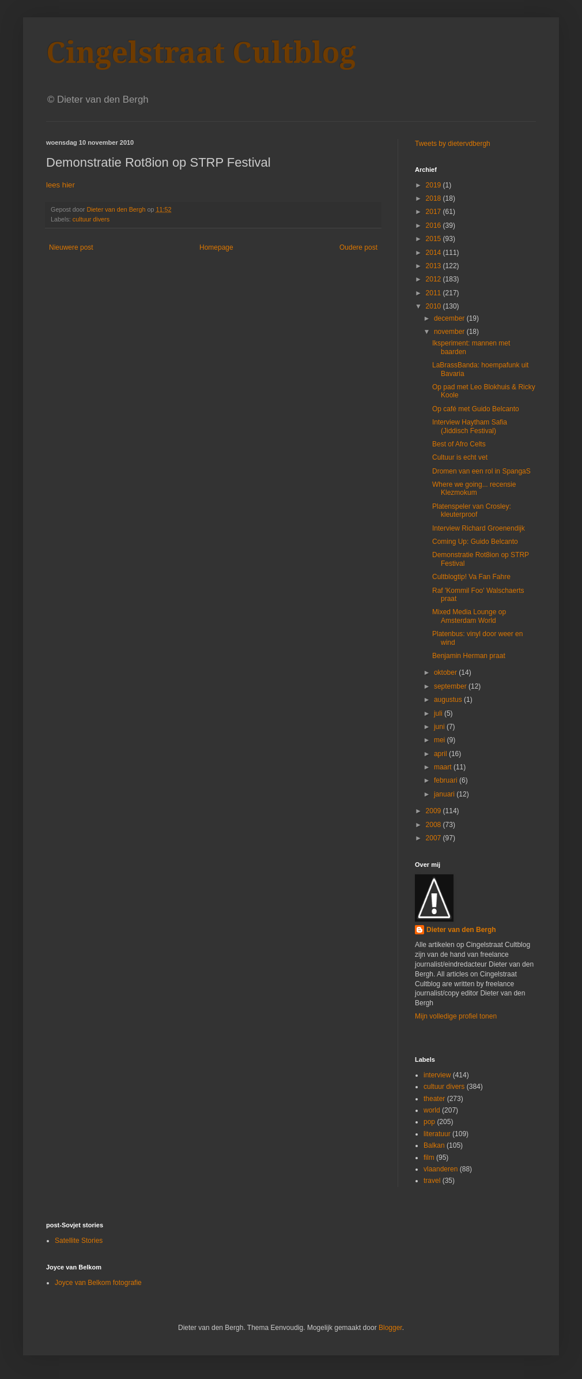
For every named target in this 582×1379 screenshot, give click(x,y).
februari (446, 780)
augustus (449, 700)
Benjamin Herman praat (468, 656)
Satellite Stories (79, 1241)
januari (445, 794)
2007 (434, 838)
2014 (434, 253)
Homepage (216, 247)
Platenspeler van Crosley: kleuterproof (471, 510)
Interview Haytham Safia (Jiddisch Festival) (469, 426)
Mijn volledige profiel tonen (456, 1016)
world (432, 1110)
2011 (434, 293)
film (429, 1157)
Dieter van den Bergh (461, 930)
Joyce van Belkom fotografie (98, 1283)
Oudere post (358, 247)
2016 (434, 225)
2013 (434, 266)
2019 (434, 185)
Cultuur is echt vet (459, 457)
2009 (434, 811)
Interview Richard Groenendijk (478, 528)
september (451, 686)
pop (429, 1122)
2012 (434, 279)
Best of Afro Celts (459, 444)
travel (432, 1181)
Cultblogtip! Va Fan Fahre (471, 577)
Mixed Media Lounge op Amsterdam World (469, 616)
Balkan (434, 1145)
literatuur (437, 1134)
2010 (434, 306)
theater (434, 1099)
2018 (434, 198)
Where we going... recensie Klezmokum (474, 488)
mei (440, 740)
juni (440, 727)
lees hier (60, 185)
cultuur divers (91, 219)
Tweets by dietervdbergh (452, 144)
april (441, 754)
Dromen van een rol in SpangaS (481, 471)
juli (439, 713)
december (450, 318)
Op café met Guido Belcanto (475, 409)
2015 (434, 239)
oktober (446, 672)
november (450, 332)
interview (437, 1075)
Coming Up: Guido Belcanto (475, 542)
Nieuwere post (71, 247)
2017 (434, 212)
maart (443, 767)
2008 (434, 825)
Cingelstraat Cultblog (201, 53)
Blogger (390, 1328)
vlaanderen (441, 1169)
